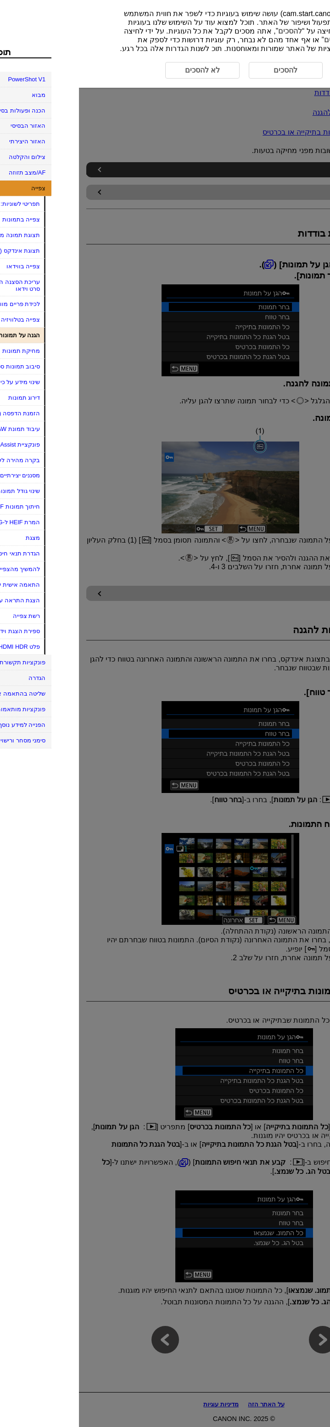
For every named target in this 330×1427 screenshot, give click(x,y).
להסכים (211, 31)
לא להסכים (262, 40)
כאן (288, 31)
